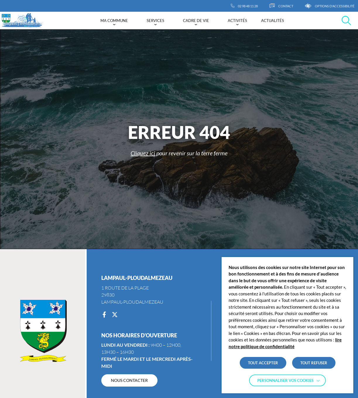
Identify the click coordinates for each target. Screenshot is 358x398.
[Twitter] (114, 314)
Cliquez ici (143, 153)
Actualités (272, 20)
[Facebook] (104, 314)
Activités (237, 20)
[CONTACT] (287, 6)
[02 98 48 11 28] (250, 6)
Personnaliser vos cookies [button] (285, 380)
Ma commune (114, 20)
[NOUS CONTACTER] (129, 380)
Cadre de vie (196, 20)
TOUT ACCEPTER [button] (263, 362)
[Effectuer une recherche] (346, 20)
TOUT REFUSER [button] (313, 362)
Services (155, 20)
